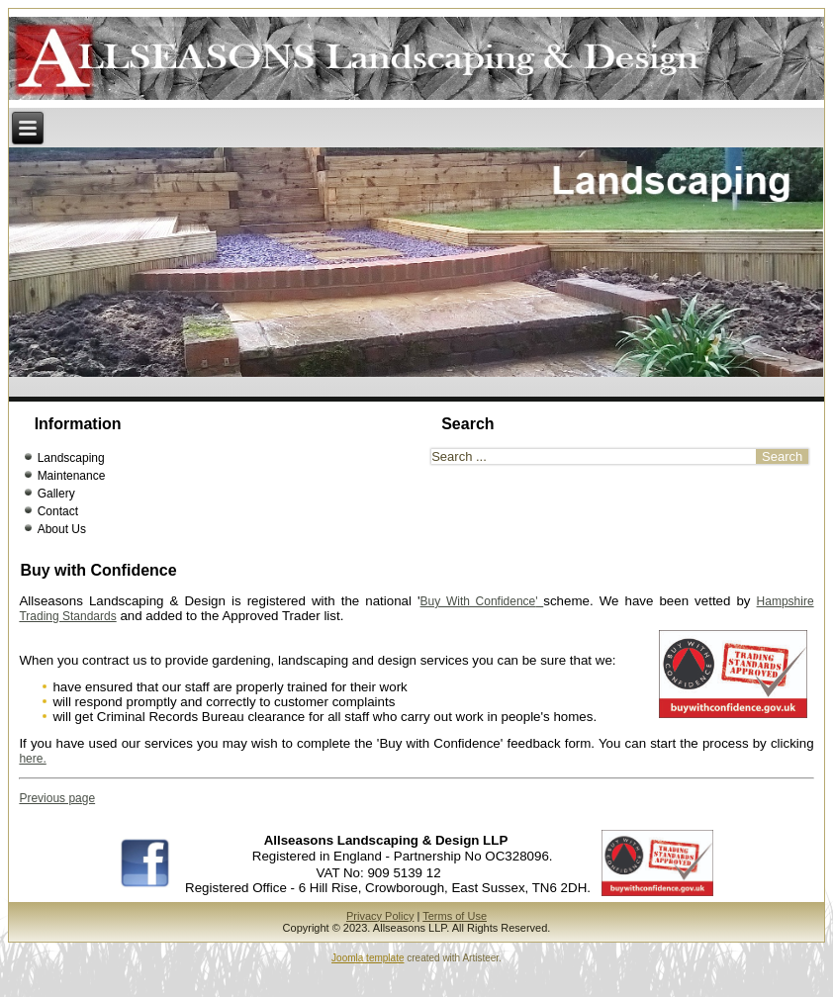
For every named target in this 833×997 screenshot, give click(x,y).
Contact (58, 529)
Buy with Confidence (98, 588)
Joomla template (367, 975)
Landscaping (71, 476)
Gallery (56, 511)
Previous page (57, 816)
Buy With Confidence (478, 619)
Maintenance (72, 493)
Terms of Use (454, 934)
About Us (62, 547)
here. (32, 776)
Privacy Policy (380, 934)
